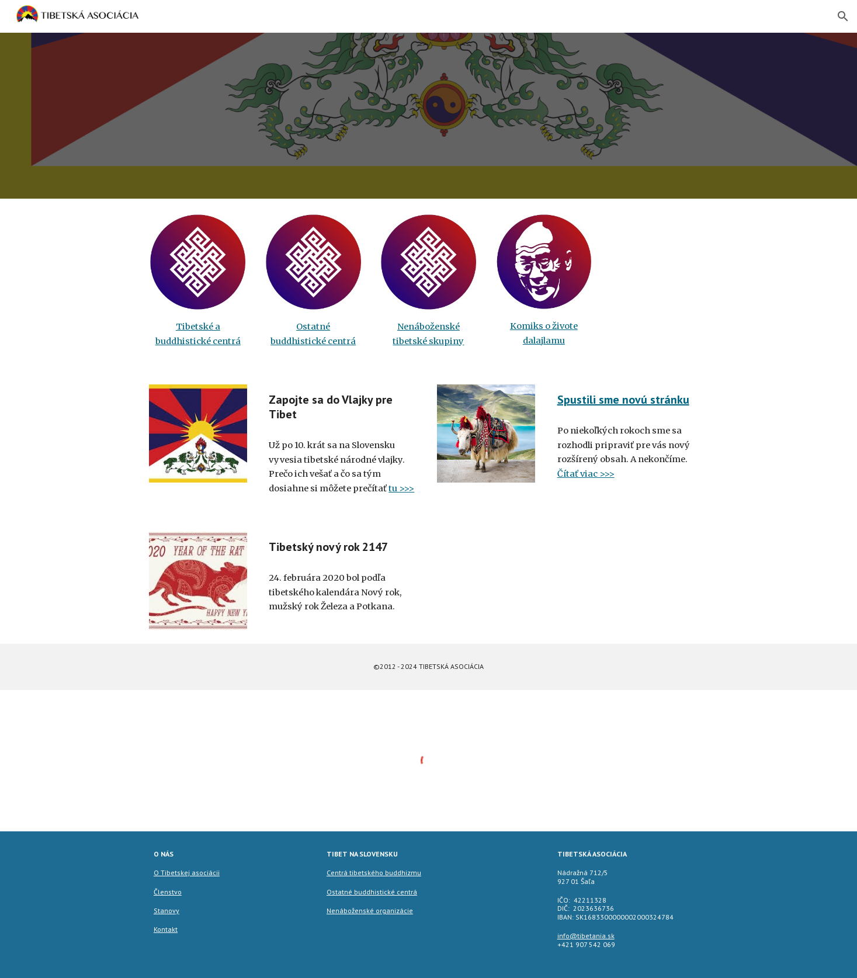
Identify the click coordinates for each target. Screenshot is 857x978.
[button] (843, 16)
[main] (198, 333)
